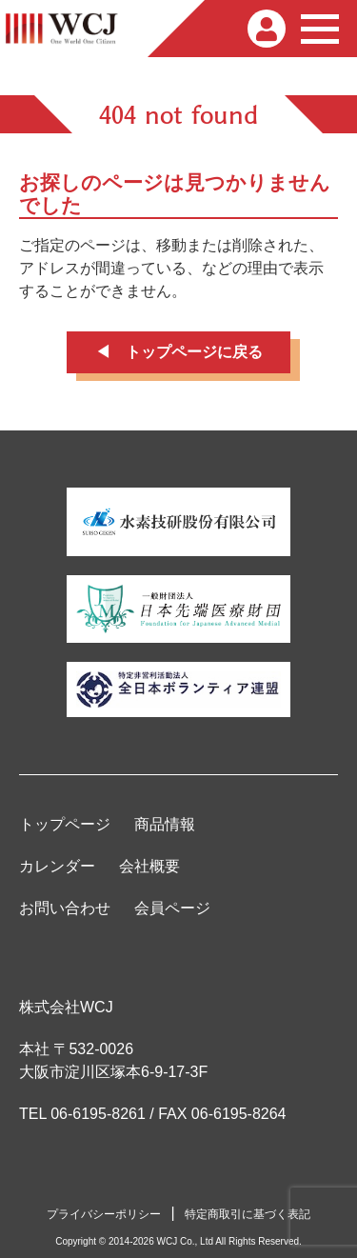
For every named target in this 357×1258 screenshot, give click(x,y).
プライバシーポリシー (104, 1214)
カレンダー (57, 866)
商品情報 (164, 824)
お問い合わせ (64, 908)
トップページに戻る (194, 352)
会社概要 (149, 866)
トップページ (64, 824)
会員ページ (172, 908)
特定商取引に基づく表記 (247, 1214)
